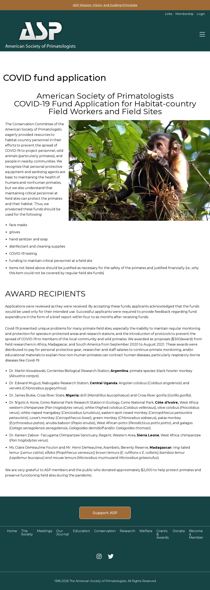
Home (12, 531)
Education (81, 531)
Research (127, 531)
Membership (184, 14)
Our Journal (62, 532)
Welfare (145, 531)
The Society (27, 532)
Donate (179, 531)
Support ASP (105, 513)
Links (168, 14)
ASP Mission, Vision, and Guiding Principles (105, 5)
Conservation (105, 531)
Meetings (44, 531)
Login (201, 14)
